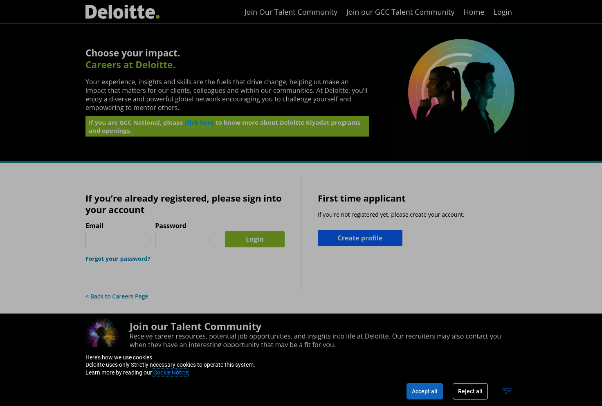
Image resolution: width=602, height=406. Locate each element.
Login (502, 12)
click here (199, 124)
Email (94, 226)
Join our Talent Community (195, 326)
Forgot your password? (117, 258)
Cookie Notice (170, 372)
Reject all (470, 391)
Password (170, 226)
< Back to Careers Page (116, 296)
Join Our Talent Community (291, 12)
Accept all (425, 391)
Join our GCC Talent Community (400, 12)
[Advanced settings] (507, 391)
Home (474, 12)
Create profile (360, 237)
